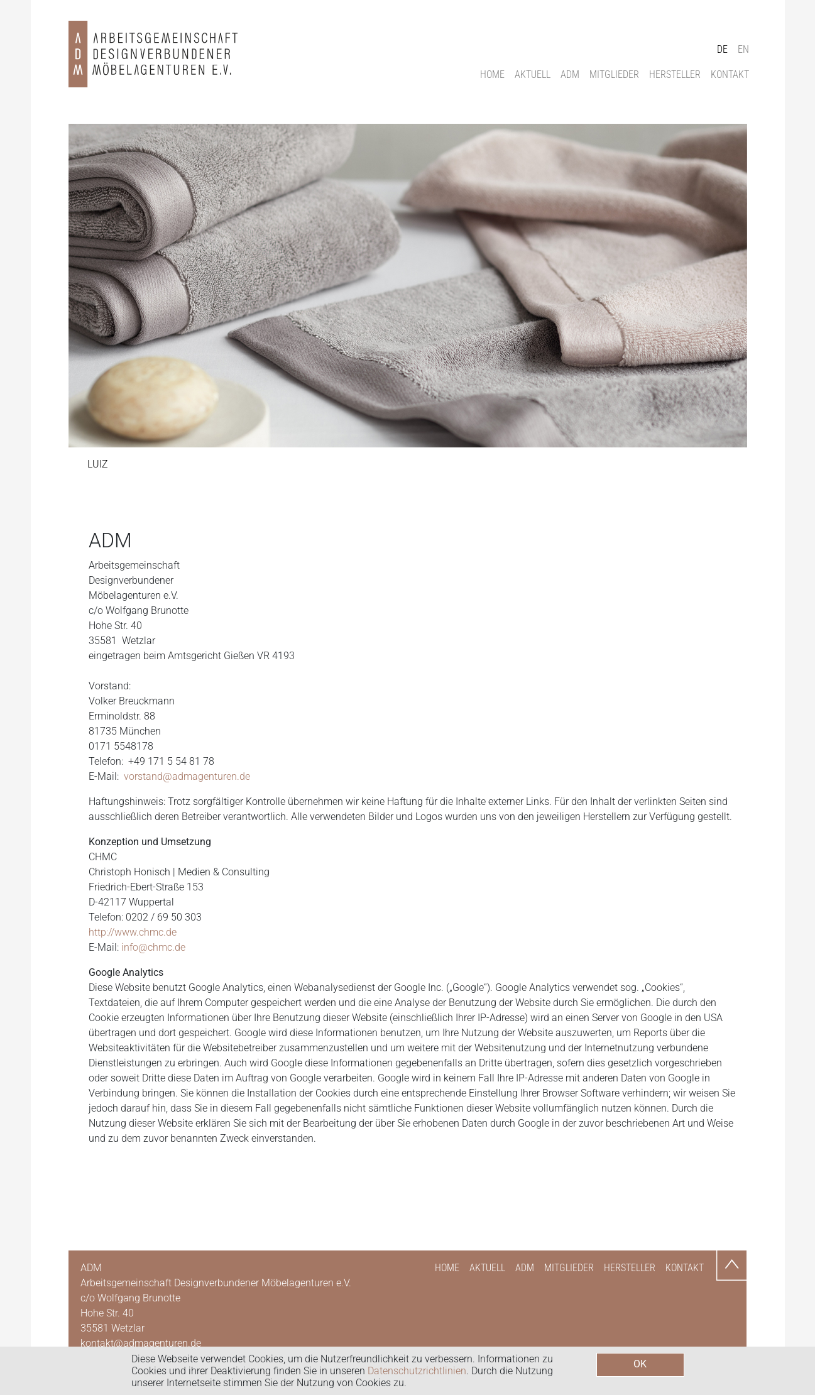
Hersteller (675, 74)
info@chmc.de (153, 947)
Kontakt (730, 74)
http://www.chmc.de (133, 932)
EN (743, 49)
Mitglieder (614, 74)
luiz (97, 464)
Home (492, 74)
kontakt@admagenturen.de (140, 1343)
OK (640, 1364)
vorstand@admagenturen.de (187, 776)
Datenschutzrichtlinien (417, 1371)
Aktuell (532, 74)
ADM (570, 74)
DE (722, 49)
